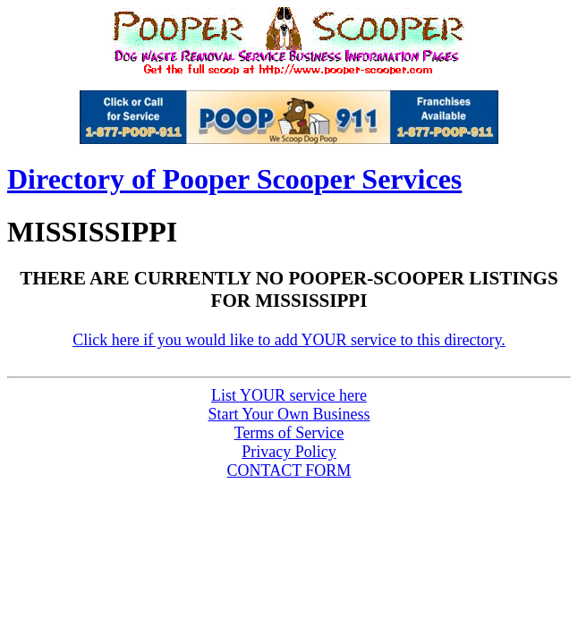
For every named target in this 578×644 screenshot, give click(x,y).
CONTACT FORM (289, 470)
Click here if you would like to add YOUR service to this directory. (289, 340)
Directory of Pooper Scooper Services (234, 179)
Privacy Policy (289, 452)
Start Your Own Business (289, 414)
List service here (289, 395)
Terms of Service (289, 433)
